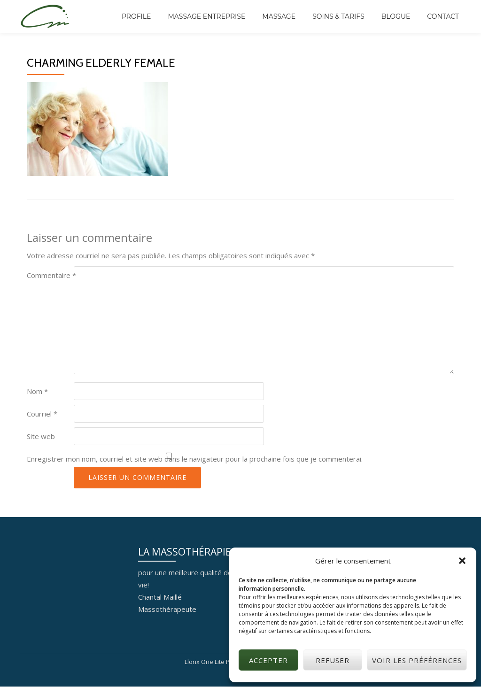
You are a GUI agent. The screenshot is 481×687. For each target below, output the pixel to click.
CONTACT (443, 16)
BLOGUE (396, 16)
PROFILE (136, 16)
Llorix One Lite (205, 661)
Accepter (268, 660)
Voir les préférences (417, 660)
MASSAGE (278, 16)
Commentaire (51, 275)
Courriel (42, 413)
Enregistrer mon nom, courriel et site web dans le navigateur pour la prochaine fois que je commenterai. (195, 458)
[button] (462, 560)
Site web (41, 436)
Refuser (332, 660)
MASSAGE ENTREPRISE (206, 16)
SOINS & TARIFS (338, 16)
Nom (37, 391)
